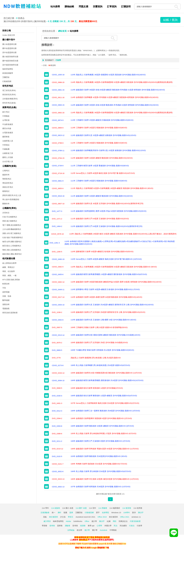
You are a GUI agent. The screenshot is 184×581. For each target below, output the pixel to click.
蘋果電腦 (5, 292)
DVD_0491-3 (57, 403)
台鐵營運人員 (7, 141)
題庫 (71, 513)
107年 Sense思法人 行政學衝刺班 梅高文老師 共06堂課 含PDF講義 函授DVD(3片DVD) (105, 403)
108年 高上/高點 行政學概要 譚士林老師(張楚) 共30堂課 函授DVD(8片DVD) (100, 365)
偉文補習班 (53, 517)
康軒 (59, 513)
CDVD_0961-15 (58, 90)
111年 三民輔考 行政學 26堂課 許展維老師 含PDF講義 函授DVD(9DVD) (99, 181)
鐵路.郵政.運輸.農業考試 (12, 254)
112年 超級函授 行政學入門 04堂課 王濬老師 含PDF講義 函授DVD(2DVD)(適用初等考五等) (106, 226)
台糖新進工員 (7, 153)
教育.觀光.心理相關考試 (11, 246)
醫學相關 (5, 300)
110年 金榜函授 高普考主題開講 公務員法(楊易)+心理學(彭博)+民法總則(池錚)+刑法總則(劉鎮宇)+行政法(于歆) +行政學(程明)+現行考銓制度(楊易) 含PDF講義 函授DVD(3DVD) (120, 242)
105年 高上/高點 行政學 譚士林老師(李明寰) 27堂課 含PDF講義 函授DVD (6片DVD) (103, 433)
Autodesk (103, 530)
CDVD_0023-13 (58, 479)
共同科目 (5, 213)
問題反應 (83, 6)
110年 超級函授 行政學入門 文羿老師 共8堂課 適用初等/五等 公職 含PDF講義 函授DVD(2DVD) (108, 312)
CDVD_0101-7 (57, 464)
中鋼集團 (5, 149)
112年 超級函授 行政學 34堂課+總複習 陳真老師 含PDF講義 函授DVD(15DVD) (102, 158)
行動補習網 (6, 81)
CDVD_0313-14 (58, 335)
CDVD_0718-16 (58, 173)
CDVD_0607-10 (58, 204)
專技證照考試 (7, 183)
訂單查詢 (112, 6)
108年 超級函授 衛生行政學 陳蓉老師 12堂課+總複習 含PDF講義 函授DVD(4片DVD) (104, 396)
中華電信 (5, 145)
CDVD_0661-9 (57, 181)
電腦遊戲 (5, 308)
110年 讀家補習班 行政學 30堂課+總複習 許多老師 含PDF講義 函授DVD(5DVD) (102, 252)
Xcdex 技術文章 (8, 35)
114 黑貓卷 (102, 508)
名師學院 (105, 513)
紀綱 (108, 521)
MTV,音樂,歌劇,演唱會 (11, 280)
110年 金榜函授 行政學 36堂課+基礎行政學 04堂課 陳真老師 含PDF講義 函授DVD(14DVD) (106, 297)
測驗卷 (67, 526)
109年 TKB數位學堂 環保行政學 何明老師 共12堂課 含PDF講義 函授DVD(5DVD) (102, 350)
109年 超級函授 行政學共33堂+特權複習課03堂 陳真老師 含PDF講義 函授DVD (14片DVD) (106, 373)
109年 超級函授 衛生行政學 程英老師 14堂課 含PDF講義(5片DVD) (97, 388)
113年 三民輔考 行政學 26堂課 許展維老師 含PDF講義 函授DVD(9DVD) (99, 128)
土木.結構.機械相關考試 (11, 229)
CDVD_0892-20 (58, 113)
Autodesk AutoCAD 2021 (85, 517)
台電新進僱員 (7, 133)
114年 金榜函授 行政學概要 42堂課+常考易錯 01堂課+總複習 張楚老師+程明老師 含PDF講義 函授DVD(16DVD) (114, 97)
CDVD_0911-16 (58, 97)
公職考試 (5, 171)
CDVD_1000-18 (58, 75)
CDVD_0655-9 (57, 188)
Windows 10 (116, 513)
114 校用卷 (137, 508)
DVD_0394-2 (57, 418)
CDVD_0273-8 (57, 365)
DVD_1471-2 (57, 219)
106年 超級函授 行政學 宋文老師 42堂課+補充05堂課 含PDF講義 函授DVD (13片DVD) (105, 479)
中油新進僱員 (7, 124)
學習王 (70, 517)
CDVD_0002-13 (58, 487)
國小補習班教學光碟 (10, 57)
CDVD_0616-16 (58, 196)
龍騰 (65, 513)
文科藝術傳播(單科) (10, 99)
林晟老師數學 (7, 73)
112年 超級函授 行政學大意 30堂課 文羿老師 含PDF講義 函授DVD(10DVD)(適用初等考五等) (107, 203)
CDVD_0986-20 (58, 82)
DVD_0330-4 (57, 396)
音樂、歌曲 (6, 296)
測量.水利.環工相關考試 (11, 233)
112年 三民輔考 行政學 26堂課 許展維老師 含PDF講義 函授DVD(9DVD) (99, 143)
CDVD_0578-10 (57, 234)
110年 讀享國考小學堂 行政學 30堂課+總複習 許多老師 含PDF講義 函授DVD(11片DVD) (105, 289)
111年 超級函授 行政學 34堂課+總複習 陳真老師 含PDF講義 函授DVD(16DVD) (102, 196)
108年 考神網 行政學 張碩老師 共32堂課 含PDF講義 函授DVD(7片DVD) (99, 464)
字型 (4, 288)
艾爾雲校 (5, 77)
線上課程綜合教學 (9, 263)
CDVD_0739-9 (57, 166)
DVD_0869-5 (57, 350)
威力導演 (47, 521)
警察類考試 (6, 179)
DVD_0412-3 (57, 411)
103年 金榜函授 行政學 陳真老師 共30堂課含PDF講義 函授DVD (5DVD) (99, 456)
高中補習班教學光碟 (10, 65)
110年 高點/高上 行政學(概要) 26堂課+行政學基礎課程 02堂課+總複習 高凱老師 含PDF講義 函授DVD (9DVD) (114, 267)
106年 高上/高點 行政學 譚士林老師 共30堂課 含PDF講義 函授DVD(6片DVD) (101, 471)
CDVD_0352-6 (57, 320)
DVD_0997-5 (57, 327)
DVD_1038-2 (57, 312)
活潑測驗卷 (45, 513)
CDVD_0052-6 (57, 471)
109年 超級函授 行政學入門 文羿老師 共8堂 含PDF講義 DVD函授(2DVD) (99, 342)
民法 (115, 526)
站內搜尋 (55, 6)
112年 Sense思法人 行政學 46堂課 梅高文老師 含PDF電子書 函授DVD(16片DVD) (103, 173)
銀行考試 (5, 112)
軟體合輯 (5, 284)
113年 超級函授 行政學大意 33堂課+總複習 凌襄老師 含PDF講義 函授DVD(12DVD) (103, 135)
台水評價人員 (7, 161)
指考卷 (52, 526)
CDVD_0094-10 (58, 380)
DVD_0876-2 (57, 343)
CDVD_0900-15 (58, 105)
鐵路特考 (5, 175)
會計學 (94, 521)
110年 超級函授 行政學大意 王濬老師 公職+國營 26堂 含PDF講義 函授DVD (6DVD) (103, 320)
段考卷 (75, 526)
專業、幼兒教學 (8, 271)
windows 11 (136, 517)
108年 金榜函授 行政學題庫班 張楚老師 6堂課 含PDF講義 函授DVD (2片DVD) (101, 418)
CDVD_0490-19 (58, 259)
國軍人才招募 (7, 157)
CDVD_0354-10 (58, 305)
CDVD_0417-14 (58, 297)
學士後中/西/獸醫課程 (10, 199)
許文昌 (63, 517)
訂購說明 (126, 6)
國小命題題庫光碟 (9, 44)
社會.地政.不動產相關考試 (12, 237)
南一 (53, 513)
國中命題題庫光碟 (9, 48)
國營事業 (5, 137)
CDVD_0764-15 (58, 158)
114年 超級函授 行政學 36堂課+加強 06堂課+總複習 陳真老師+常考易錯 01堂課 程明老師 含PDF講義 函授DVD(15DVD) (118, 90)
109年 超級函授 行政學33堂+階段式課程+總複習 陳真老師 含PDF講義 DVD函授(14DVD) (105, 335)
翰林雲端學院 (7, 69)
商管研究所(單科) (9, 95)
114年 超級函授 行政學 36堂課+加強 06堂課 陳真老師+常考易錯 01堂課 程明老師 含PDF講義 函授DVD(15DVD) (115, 105)
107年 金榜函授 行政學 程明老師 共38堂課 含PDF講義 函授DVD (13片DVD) (100, 487)
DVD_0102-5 (57, 456)
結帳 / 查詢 (170, 19)
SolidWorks (77, 521)
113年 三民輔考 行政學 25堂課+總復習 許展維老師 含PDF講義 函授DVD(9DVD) (102, 120)
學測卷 (44, 526)
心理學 (99, 526)
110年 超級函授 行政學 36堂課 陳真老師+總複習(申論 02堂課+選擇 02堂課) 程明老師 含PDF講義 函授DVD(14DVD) (116, 282)
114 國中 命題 (81, 508)
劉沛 (134, 513)
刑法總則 (123, 526)
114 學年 (45, 508)
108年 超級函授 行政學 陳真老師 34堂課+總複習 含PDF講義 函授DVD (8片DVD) (102, 426)
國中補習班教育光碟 (10, 61)
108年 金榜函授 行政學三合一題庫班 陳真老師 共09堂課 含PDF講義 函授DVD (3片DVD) (105, 411)
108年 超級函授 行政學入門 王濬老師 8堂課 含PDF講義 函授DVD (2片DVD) (100, 441)
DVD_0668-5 (57, 388)
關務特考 (5, 204)
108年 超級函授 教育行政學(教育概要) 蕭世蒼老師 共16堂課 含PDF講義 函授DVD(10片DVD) (107, 380)
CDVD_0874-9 (57, 120)
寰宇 (98, 513)
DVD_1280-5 (57, 252)
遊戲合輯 (5, 304)
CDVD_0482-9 (57, 267)
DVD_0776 (56, 358)
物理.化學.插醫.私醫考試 (12, 242)
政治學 (79, 530)
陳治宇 (140, 513)
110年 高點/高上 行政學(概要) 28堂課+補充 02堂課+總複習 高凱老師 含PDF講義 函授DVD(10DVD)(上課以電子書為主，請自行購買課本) (122, 234)
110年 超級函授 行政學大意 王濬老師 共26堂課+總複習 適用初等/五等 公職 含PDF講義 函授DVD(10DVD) (112, 305)
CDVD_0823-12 (58, 135)
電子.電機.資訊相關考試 (11, 225)
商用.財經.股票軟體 (9, 313)
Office (87, 521)
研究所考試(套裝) (9, 103)
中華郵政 (5, 116)
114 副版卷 (55, 508)
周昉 (114, 521)
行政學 (139, 526)
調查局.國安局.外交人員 (11, 195)
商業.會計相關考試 (9, 221)
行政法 (131, 526)
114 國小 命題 (67, 508)
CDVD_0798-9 (57, 143)
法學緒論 (70, 530)
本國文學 (107, 526)
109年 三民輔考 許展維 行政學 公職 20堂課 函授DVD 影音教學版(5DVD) (99, 327)
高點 (45, 517)
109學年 (126, 513)
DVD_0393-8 (57, 426)
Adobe (68, 521)
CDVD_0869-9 (57, 128)
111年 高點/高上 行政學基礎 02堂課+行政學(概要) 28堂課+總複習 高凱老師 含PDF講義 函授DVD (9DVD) (112, 188)
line (124, 544)
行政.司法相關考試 (9, 217)
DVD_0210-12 (57, 449)
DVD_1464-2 (57, 226)
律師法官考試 (7, 187)
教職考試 (5, 191)
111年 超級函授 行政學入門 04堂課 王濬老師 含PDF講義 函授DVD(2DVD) (100, 219)
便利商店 (83, 540)
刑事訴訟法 (123, 521)
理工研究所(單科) (9, 90)
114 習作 (92, 508)
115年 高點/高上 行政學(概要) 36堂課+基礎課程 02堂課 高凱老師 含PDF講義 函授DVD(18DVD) (108, 75)
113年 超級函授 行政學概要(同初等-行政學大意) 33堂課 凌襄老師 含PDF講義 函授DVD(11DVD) (108, 150)
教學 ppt (91, 526)
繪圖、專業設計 (8, 267)
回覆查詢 (97, 6)
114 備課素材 (114, 508)
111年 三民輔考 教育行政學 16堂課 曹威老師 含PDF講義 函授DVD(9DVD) (100, 166)
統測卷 (83, 526)
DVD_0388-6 (57, 434)
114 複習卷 (126, 508)
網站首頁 (62, 31)
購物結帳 (69, 6)
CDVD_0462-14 (58, 282)
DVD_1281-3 (55, 243)
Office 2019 (102, 517)
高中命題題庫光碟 (9, 52)
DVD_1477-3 (57, 211)
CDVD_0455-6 (57, 274)
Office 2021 (124, 517)
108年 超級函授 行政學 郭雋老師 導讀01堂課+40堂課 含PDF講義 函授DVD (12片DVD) (105, 449)
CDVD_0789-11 (58, 150)
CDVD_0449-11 (58, 289)
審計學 (94, 530)
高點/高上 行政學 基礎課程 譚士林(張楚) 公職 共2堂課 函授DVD (96, 358)
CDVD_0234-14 (58, 373)
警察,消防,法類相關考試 (11, 250)
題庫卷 (60, 526)
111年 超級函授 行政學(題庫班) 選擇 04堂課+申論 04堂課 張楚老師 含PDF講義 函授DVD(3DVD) (108, 211)
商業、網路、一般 (9, 275)
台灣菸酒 (5, 120)
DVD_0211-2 (57, 441)
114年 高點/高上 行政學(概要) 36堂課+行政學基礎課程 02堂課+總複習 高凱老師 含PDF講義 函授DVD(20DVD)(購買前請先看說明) (122, 82)
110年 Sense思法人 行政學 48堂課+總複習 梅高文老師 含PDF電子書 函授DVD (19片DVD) (106, 259)
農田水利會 (6, 128)
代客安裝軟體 (135, 521)
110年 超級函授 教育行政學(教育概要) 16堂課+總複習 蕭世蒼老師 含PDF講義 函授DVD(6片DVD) (109, 274)
